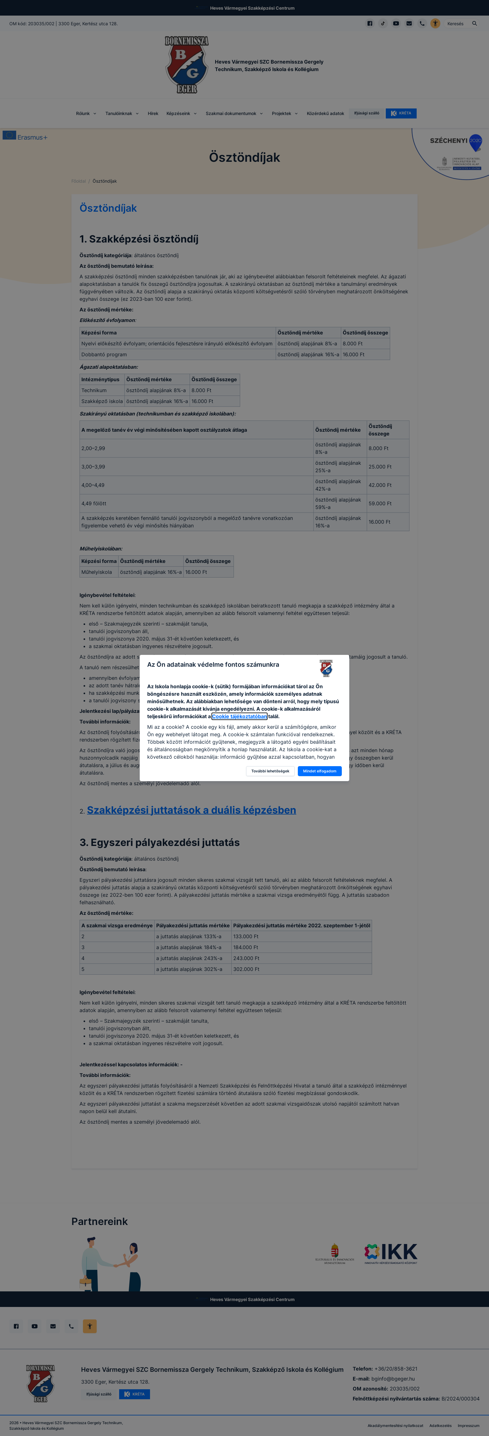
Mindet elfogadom (319, 771)
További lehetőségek (270, 771)
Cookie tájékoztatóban (239, 716)
